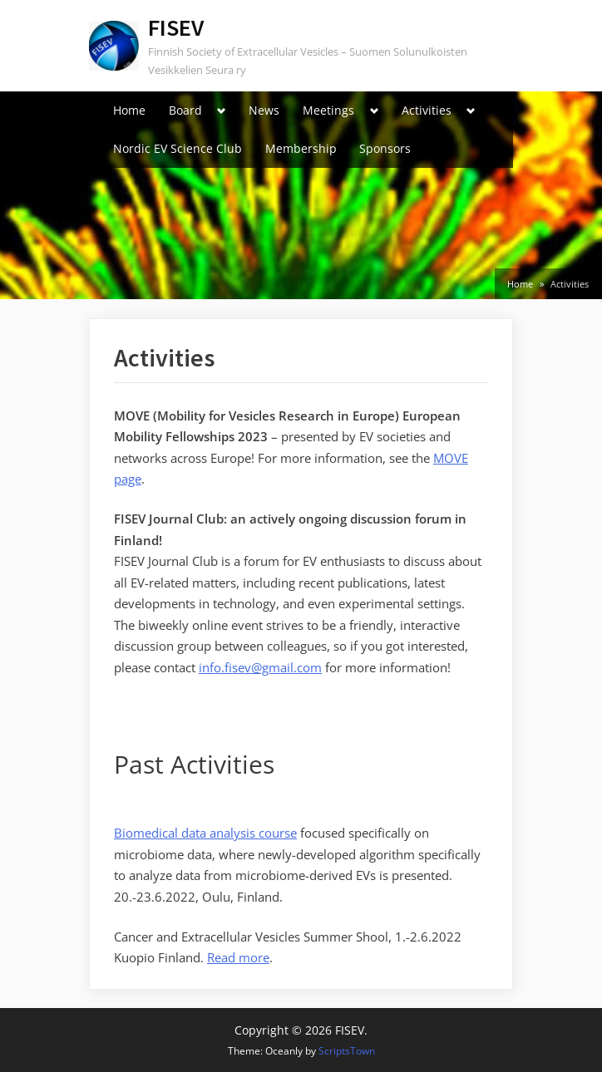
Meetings (328, 110)
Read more (238, 957)
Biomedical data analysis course (205, 832)
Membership (301, 148)
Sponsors (385, 148)
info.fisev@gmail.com (260, 667)
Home (129, 110)
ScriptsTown (346, 1051)
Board (185, 110)
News (264, 110)
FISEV (176, 27)
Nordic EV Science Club (177, 148)
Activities (427, 110)
